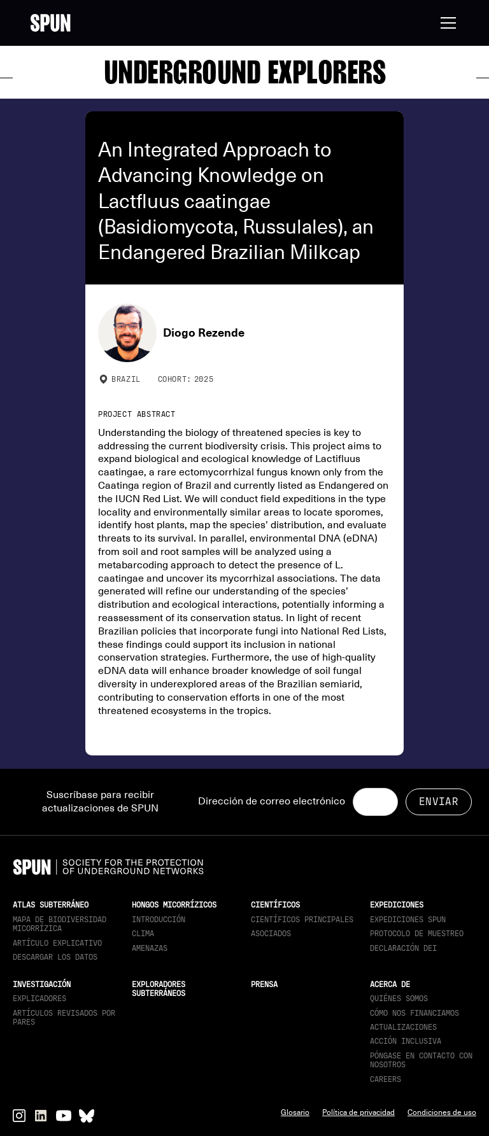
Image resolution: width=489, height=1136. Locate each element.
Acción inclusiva (405, 1041)
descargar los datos (55, 957)
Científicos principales (302, 919)
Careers (385, 1079)
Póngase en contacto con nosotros (421, 1060)
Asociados (271, 933)
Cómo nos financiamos (414, 1013)
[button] (445, 23)
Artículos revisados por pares (64, 1018)
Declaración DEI (403, 948)
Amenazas (149, 948)
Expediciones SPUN (408, 919)
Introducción (158, 919)
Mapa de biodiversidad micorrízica (59, 924)
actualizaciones (403, 1027)
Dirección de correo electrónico (271, 801)
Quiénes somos (399, 998)
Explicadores (39, 998)
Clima (143, 933)
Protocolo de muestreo (417, 933)
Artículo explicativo (57, 943)
